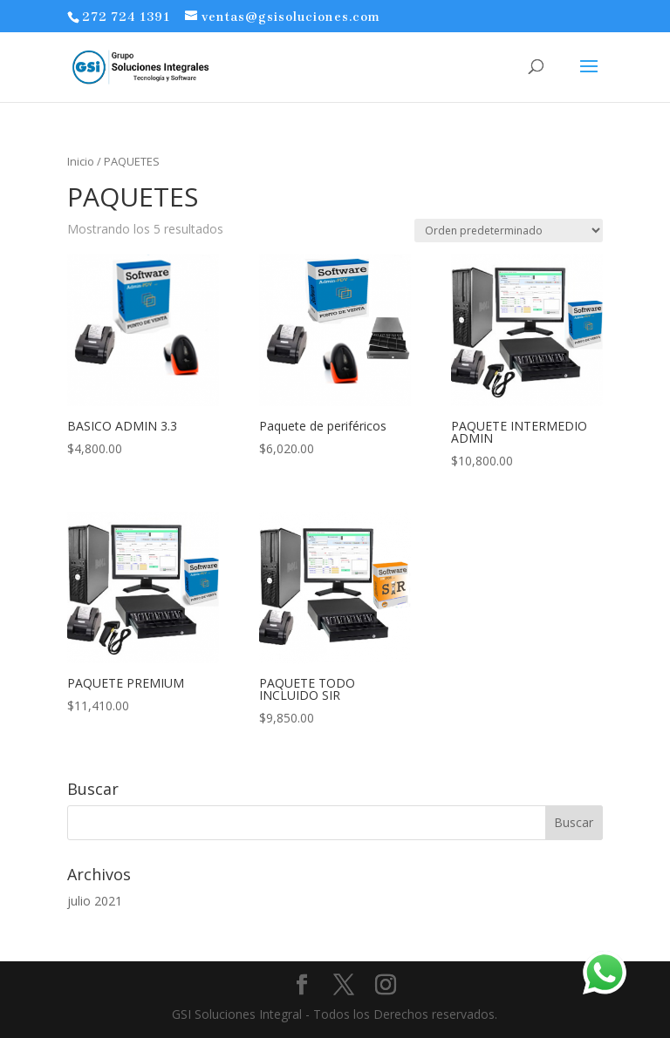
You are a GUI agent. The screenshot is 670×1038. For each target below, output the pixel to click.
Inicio (80, 161)
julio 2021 (94, 900)
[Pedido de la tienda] (508, 230)
